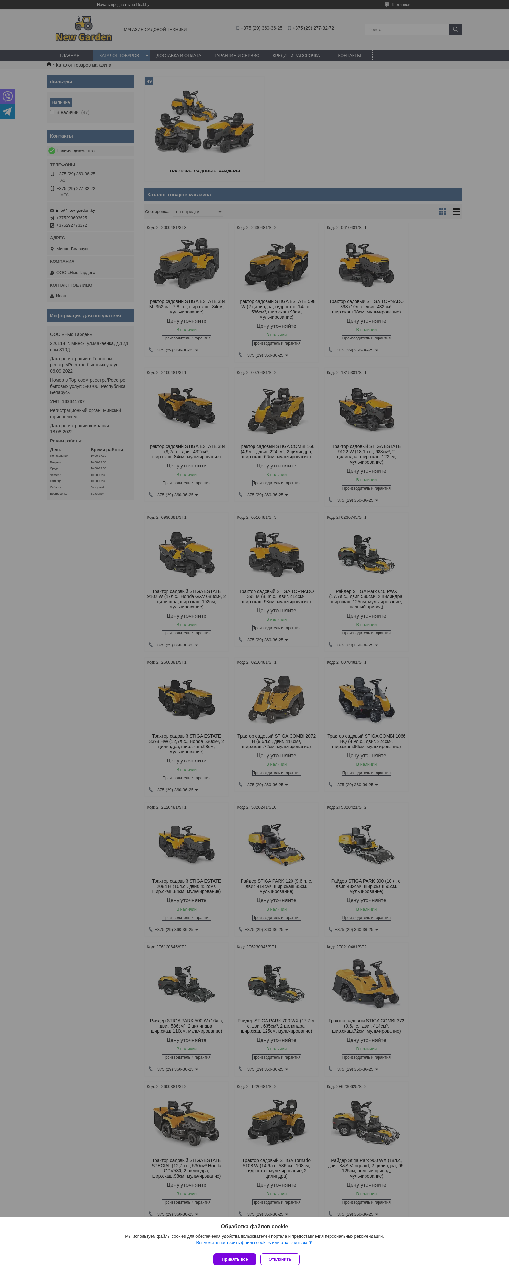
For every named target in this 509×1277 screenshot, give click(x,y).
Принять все (235, 1259)
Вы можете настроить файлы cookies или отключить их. (252, 1245)
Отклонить (282, 1259)
